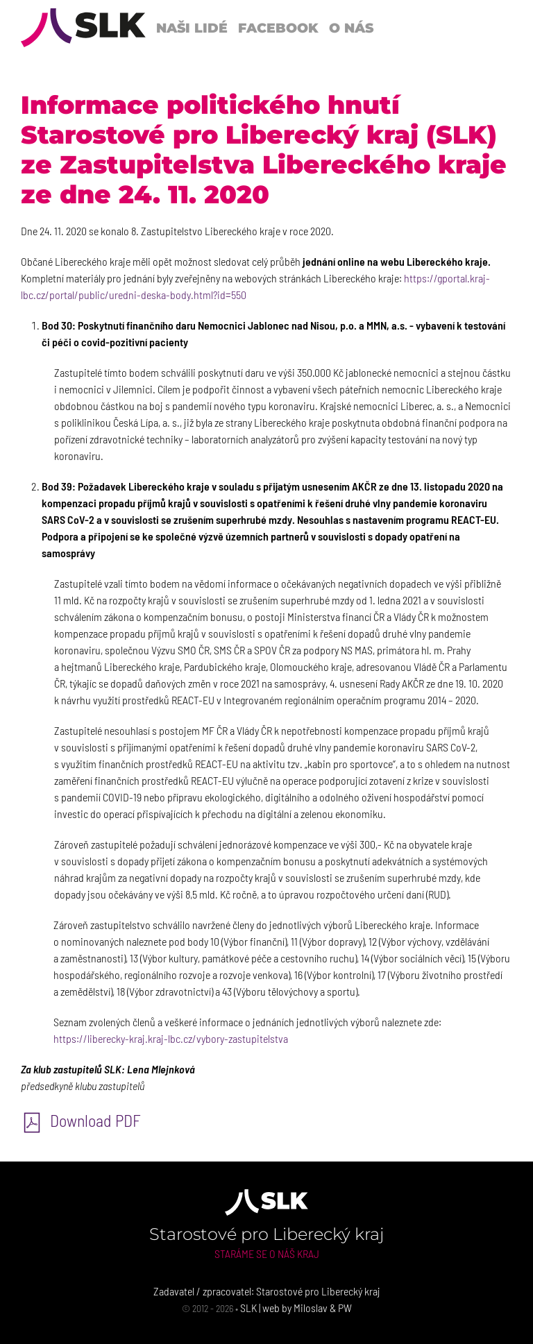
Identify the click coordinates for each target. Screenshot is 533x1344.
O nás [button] (351, 27)
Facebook (278, 27)
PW (345, 1307)
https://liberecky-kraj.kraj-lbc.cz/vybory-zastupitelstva (170, 1038)
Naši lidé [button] (192, 27)
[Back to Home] (83, 28)
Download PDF (81, 1120)
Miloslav (311, 1307)
